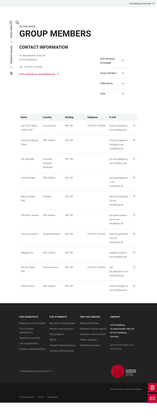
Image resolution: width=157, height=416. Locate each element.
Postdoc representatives (32, 362)
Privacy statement (26, 410)
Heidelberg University (140, 3)
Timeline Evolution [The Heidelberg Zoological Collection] (90, 358)
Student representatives (62, 358)
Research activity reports (32, 336)
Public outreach (88, 353)
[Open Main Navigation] (12, 22)
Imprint (41, 410)
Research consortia (29, 351)
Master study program (61, 342)
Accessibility (52, 410)
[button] (33, 330)
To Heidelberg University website (34, 384)
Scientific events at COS (93, 347)
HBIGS (53, 353)
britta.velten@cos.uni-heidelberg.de (37, 87)
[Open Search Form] (19, 22)
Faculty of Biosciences (62, 364)
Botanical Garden (89, 336)
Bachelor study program (62, 336)
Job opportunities (28, 356)
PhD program (57, 347)
